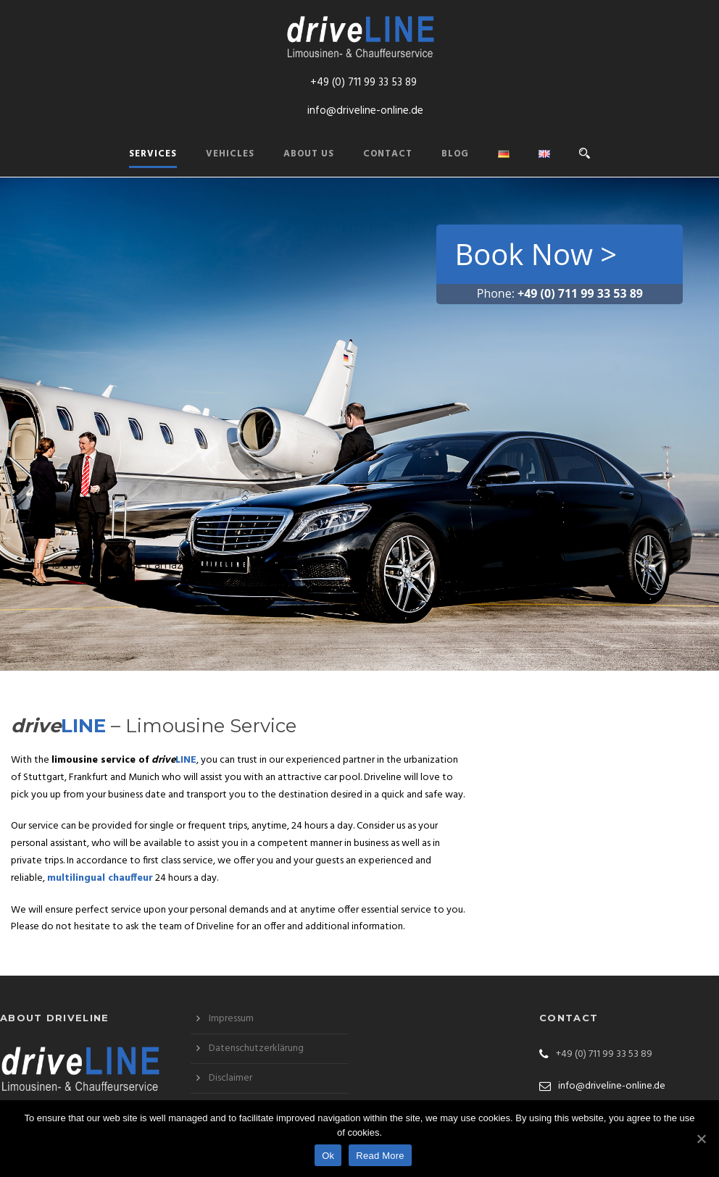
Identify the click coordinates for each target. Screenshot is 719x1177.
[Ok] (701, 1138)
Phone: (560, 293)
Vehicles (230, 154)
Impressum (231, 1018)
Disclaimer (230, 1078)
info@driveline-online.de (365, 111)
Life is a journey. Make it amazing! (115, 564)
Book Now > (535, 254)
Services (153, 154)
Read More (380, 1155)
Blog (455, 154)
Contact (387, 154)
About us (308, 154)
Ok (328, 1155)
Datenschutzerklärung (256, 1048)
